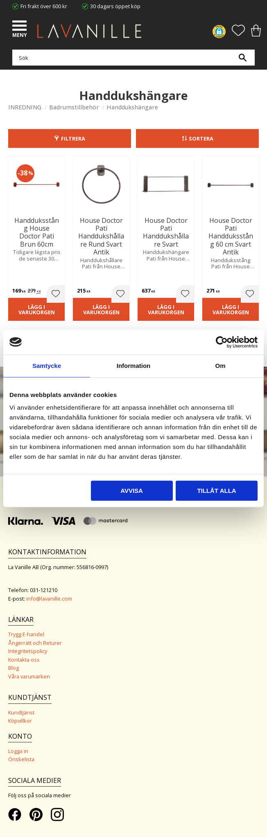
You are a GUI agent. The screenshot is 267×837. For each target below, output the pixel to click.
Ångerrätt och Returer (35, 642)
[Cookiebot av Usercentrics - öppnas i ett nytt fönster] (222, 342)
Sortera (201, 138)
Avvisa (131, 490)
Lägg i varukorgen (36, 309)
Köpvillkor (20, 720)
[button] (20, 26)
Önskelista (21, 759)
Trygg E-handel (26, 634)
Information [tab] (134, 365)
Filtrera (73, 138)
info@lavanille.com (49, 598)
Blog (13, 667)
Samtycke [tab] (46, 365)
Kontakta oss (24, 659)
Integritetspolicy (27, 651)
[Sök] (242, 58)
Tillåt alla (216, 490)
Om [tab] (220, 365)
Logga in (18, 751)
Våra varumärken (29, 676)
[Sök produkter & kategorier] (131, 58)
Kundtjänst (21, 712)
